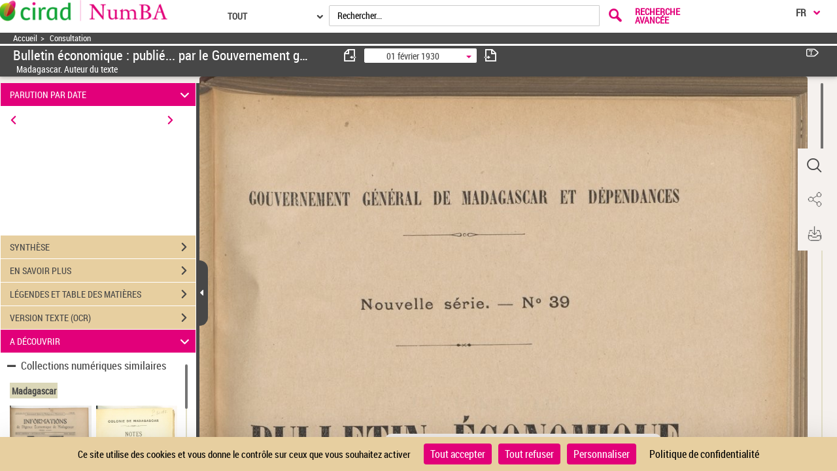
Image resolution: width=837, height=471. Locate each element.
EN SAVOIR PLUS (103, 271)
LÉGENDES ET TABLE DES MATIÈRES (103, 294)
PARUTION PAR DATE (102, 94)
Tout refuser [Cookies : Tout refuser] (529, 454)
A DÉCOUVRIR (102, 341)
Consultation (70, 38)
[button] (814, 165)
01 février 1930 (412, 56)
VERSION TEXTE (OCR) (103, 318)
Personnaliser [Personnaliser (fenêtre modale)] (601, 454)
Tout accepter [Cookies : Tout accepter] (457, 454)
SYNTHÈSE (103, 247)
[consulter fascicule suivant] (490, 55)
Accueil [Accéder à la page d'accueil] (25, 38)
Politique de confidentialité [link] (704, 454)
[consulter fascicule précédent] (350, 55)
